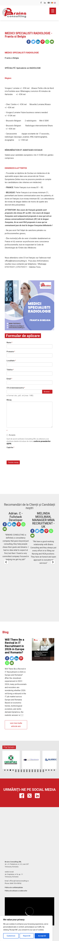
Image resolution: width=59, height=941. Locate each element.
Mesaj (9, 400)
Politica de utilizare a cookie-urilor (16, 891)
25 (29, 771)
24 (26, 771)
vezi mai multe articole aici (16, 724)
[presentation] (25, 454)
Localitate (11, 361)
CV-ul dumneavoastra (16, 388)
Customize (11, 936)
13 (37, 770)
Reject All (26, 936)
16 (46, 770)
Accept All (42, 936)
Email (9, 379)
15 (43, 770)
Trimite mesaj (13, 462)
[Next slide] (53, 562)
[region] (26, 928)
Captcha (10, 447)
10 (29, 770)
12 (35, 770)
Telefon (10, 370)
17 (48, 770)
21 (18, 771)
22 (21, 771)
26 (32, 771)
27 (35, 771)
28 (37, 771)
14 (40, 770)
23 (24, 771)
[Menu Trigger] (52, 11)
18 (51, 770)
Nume (9, 342)
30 (43, 771)
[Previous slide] (6, 562)
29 (40, 771)
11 (32, 770)
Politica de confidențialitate (14, 887)
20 (15, 771)
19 (54, 770)
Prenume (11, 352)
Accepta (11, 435)
